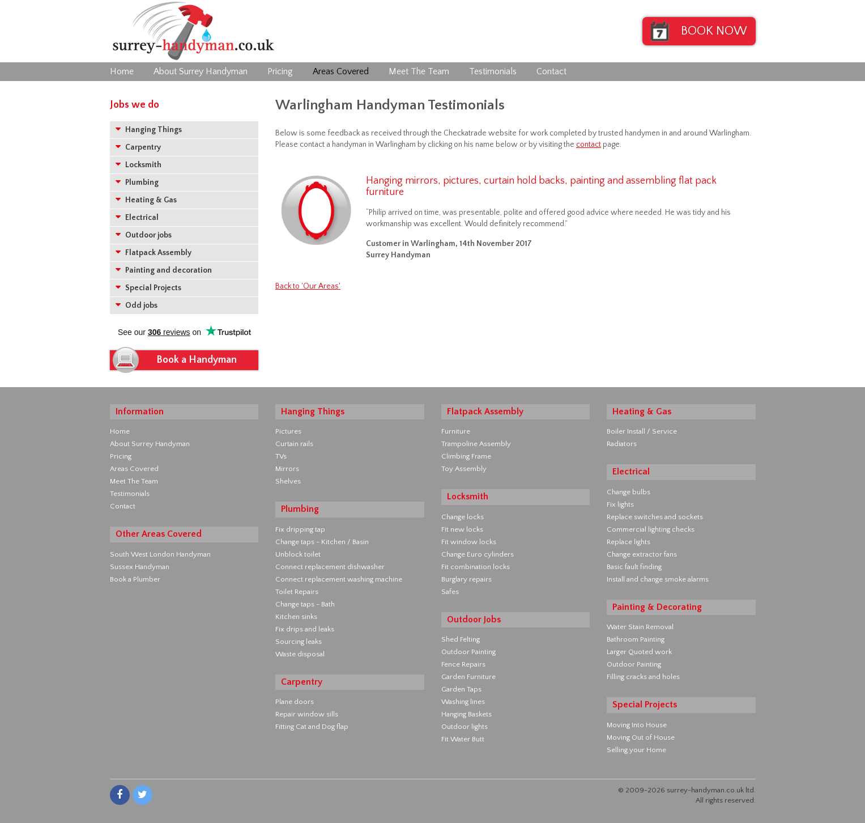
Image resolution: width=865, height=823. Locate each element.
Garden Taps (461, 689)
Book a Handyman (196, 360)
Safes (450, 592)
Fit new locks (462, 529)
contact (588, 144)
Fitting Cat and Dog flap (311, 727)
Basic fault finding (634, 567)
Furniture (455, 431)
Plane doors (294, 702)
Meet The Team (419, 71)
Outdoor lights (464, 727)
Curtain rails (294, 444)
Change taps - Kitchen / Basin (322, 542)
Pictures (288, 431)
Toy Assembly (464, 469)
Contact (551, 71)
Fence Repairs (463, 664)
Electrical (137, 217)
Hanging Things (149, 129)
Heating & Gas (146, 200)
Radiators (622, 444)
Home (122, 71)
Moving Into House (637, 725)
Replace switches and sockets (655, 517)
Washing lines (463, 702)
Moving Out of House (641, 737)
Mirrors (287, 469)
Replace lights (628, 542)
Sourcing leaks (298, 642)
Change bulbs (628, 492)
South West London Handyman (160, 554)
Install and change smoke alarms (658, 579)
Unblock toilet (298, 554)
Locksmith (138, 164)
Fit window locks (468, 542)
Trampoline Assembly (476, 444)
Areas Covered (341, 71)
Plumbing (137, 182)
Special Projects (148, 287)
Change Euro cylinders (477, 554)
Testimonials (493, 71)
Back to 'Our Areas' (307, 286)
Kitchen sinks (296, 617)
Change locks (462, 517)
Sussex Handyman (139, 567)
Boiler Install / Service (642, 431)
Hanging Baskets (466, 714)
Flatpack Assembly (153, 252)
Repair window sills (306, 714)
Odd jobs (136, 305)
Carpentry (138, 147)
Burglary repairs (466, 579)
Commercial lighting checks (650, 529)
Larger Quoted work (639, 652)
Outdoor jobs (144, 235)
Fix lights (620, 504)
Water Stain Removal (640, 627)
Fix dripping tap (300, 529)
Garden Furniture (468, 677)
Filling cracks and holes (643, 677)
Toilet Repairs (296, 592)
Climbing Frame (466, 456)
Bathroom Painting (635, 639)
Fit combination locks (475, 567)
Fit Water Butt (462, 739)
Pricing (280, 71)
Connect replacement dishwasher (330, 567)
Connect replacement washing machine (338, 579)
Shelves (288, 481)
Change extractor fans (642, 554)
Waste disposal (300, 654)
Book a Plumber (135, 579)
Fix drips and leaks (304, 629)
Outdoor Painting (468, 652)
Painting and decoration (164, 270)
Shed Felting (460, 639)
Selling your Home (636, 750)
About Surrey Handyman (201, 71)
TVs (281, 456)
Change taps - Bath (305, 604)
